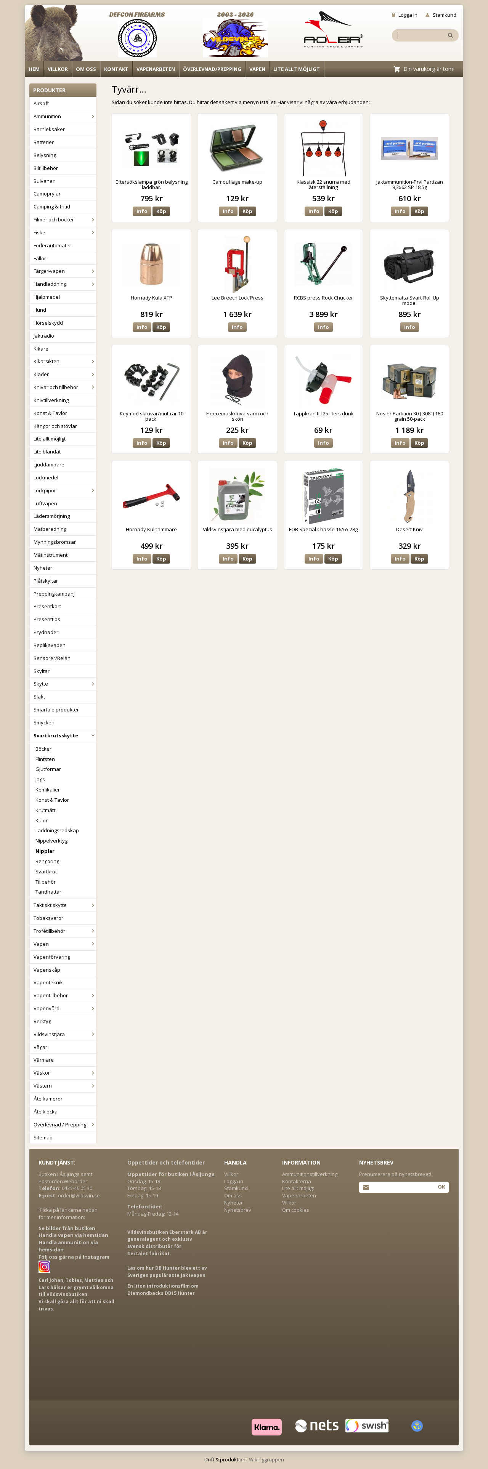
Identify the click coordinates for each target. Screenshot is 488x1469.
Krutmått (45, 810)
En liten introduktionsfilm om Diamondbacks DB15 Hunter (163, 1289)
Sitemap (43, 1137)
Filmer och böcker (65, 219)
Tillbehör (45, 881)
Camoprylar (47, 193)
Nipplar (45, 850)
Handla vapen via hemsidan (73, 1235)
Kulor (41, 820)
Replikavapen (50, 645)
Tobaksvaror (48, 918)
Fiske (65, 232)
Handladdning (65, 283)
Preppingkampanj (54, 593)
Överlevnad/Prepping (212, 69)
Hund (40, 309)
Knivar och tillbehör (65, 387)
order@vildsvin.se (79, 1195)
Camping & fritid (52, 206)
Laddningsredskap (57, 830)
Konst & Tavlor (50, 413)
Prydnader (46, 632)
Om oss (86, 69)
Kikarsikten (65, 361)
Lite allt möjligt (296, 69)
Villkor (58, 69)
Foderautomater (52, 245)
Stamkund (440, 14)
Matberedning (50, 528)
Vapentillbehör (65, 995)
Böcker (43, 748)
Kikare (41, 348)
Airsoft (41, 103)
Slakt (39, 696)
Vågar (40, 1047)
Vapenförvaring (52, 956)
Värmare (44, 1059)
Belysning (45, 155)
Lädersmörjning (52, 516)
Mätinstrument (50, 554)
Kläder (65, 374)
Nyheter (43, 567)
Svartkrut (46, 871)
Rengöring (47, 861)
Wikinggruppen (266, 1459)
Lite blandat (47, 451)
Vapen (257, 69)
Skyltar (42, 671)
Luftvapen (45, 503)
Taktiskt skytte (65, 905)
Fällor (40, 258)
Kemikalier (47, 789)
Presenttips (47, 619)
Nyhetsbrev (237, 1209)
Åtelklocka (46, 1111)
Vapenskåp (47, 969)
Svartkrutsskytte (65, 735)
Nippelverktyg (51, 840)
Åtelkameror (48, 1098)
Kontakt (116, 69)
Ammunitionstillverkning (309, 1174)
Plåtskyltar (46, 580)
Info (142, 211)
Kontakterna (296, 1181)
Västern (65, 1085)
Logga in (404, 14)
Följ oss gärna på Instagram (74, 1256)
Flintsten (45, 759)
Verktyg (42, 1021)
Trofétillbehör (65, 931)
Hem (34, 69)
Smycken (44, 722)
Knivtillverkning (51, 400)
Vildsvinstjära (65, 1034)
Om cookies (295, 1209)
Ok (441, 1186)
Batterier (44, 142)
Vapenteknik (48, 982)
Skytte (65, 683)
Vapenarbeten (155, 69)
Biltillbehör (46, 168)
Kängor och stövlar (55, 426)
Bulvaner (44, 181)
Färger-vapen (65, 271)
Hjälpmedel (47, 296)
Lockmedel (46, 477)
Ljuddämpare (49, 464)
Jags (40, 779)
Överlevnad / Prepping (65, 1124)
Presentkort (47, 606)
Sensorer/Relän (52, 658)
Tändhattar (48, 891)
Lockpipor (65, 490)
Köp (161, 211)
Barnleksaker (49, 129)
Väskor (65, 1072)
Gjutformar (48, 769)
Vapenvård (65, 1008)
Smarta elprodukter (56, 709)
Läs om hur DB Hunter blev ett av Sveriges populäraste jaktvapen (167, 1271)
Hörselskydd (48, 322)
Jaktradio (44, 335)
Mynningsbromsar (55, 541)
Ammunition (65, 116)
